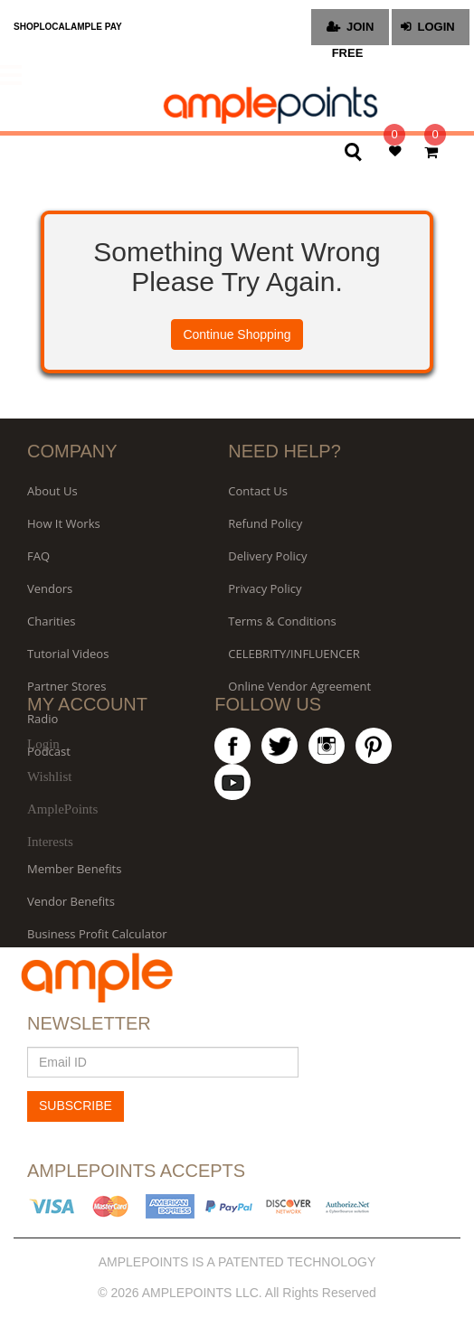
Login (43, 744)
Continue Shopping (236, 334)
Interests (50, 841)
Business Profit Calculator (97, 934)
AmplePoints (62, 809)
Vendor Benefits (71, 901)
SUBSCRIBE (75, 1105)
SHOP (26, 27)
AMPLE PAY (96, 27)
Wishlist (49, 776)
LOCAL (54, 27)
